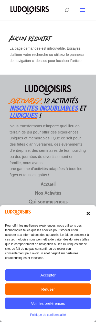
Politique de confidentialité (48, 315)
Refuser (48, 289)
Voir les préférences (48, 303)
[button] (88, 213)
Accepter (48, 275)
